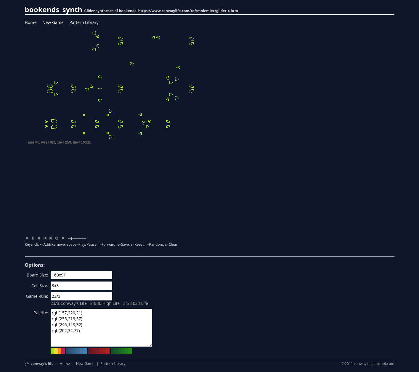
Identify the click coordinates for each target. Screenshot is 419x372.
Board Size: (37, 275)
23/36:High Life (105, 303)
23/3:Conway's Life (69, 303)
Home (31, 22)
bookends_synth (53, 9)
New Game (53, 22)
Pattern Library (84, 22)
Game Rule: (37, 296)
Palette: (40, 313)
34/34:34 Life (135, 303)
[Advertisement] (209, 190)
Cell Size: (39, 285)
